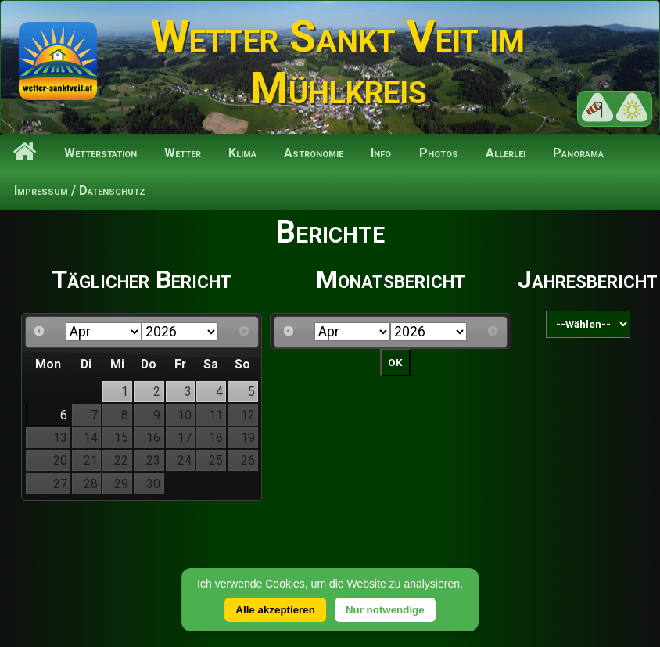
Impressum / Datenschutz (79, 190)
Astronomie (313, 153)
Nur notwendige (385, 610)
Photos (438, 153)
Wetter (182, 153)
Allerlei (505, 153)
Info (381, 153)
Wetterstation (100, 153)
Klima (242, 153)
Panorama (578, 153)
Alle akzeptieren (274, 610)
